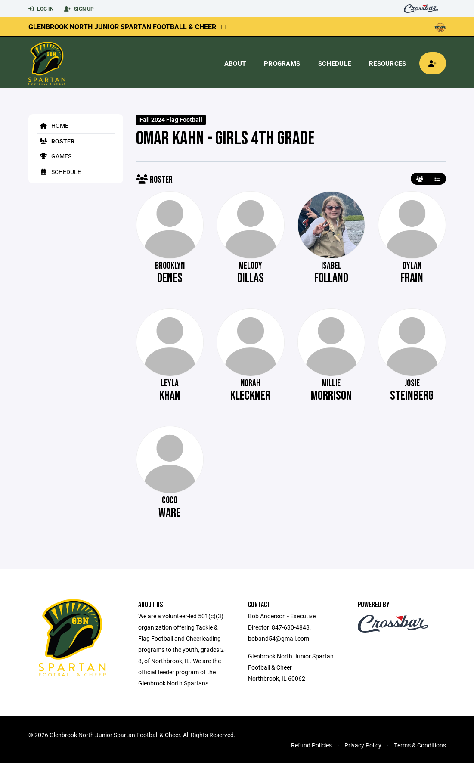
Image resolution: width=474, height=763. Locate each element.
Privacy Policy (362, 745)
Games (54, 156)
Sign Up (79, 9)
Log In (40, 9)
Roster (55, 141)
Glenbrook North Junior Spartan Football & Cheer (122, 26)
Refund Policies (311, 745)
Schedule (334, 63)
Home (52, 125)
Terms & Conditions (420, 745)
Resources (387, 63)
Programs (282, 63)
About (235, 63)
